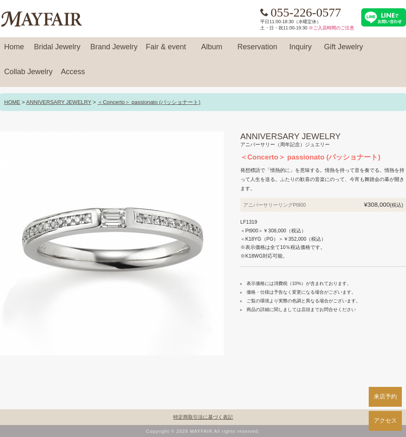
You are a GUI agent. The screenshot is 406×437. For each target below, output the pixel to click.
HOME (12, 102)
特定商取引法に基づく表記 (203, 417)
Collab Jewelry (28, 75)
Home (14, 50)
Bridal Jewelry (57, 50)
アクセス (385, 420)
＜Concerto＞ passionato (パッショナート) (149, 102)
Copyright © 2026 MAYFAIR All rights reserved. (203, 431)
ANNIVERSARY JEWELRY (58, 102)
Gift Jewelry (343, 50)
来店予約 (385, 396)
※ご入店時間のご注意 (331, 27)
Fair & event (166, 50)
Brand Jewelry (114, 50)
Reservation (257, 50)
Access (73, 75)
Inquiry (300, 50)
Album (211, 50)
